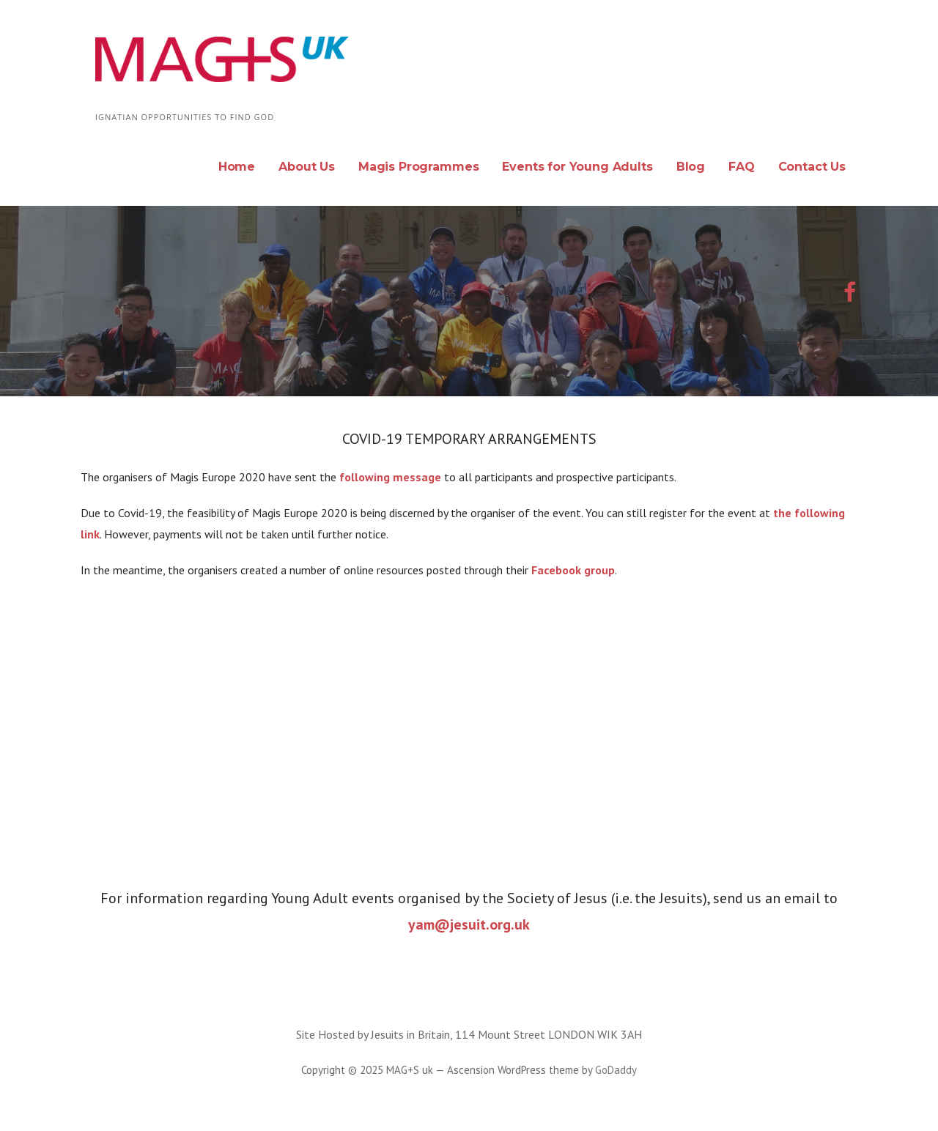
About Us (306, 167)
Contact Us (812, 167)
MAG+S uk (164, 95)
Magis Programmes (418, 167)
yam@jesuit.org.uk (469, 924)
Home (236, 167)
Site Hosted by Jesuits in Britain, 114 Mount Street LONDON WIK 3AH (469, 1034)
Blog (690, 167)
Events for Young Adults (577, 167)
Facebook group (573, 570)
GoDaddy (616, 1070)
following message (388, 477)
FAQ (741, 167)
